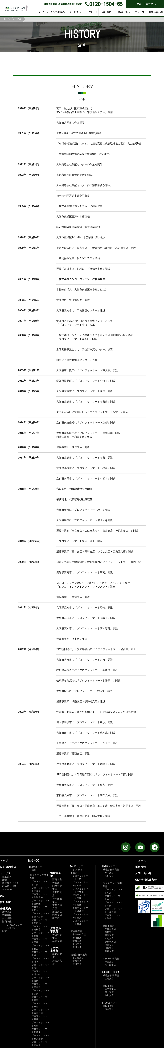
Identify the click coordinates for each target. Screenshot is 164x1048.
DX (90, 12)
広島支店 (109, 978)
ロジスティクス (10, 883)
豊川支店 (77, 947)
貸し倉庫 (5, 902)
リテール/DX (9, 889)
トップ (4, 860)
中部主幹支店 (79, 934)
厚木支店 (109, 872)
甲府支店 (109, 951)
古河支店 (109, 938)
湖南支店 (57, 915)
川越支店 (109, 948)
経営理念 (7, 912)
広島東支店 (110, 989)
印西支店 (109, 945)
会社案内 (106, 12)
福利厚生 (7, 921)
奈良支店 (57, 911)
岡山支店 (109, 992)
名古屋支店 (78, 958)
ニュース (139, 12)
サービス (74, 12)
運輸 (4, 880)
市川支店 (109, 876)
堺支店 (56, 918)
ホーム (41, 12)
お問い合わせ (156, 12)
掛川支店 (77, 937)
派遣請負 (7, 876)
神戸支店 (57, 941)
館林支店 (109, 932)
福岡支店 (109, 1009)
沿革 (4, 931)
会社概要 (7, 918)
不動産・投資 (9, 886)
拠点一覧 (123, 12)
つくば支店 (110, 965)
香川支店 (109, 995)
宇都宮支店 (110, 929)
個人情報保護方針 (146, 879)
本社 (34, 870)
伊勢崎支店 (110, 941)
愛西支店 (77, 941)
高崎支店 (109, 935)
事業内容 (7, 915)
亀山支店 (77, 944)
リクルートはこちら (145, 4)
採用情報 (140, 867)
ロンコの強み (57, 12)
